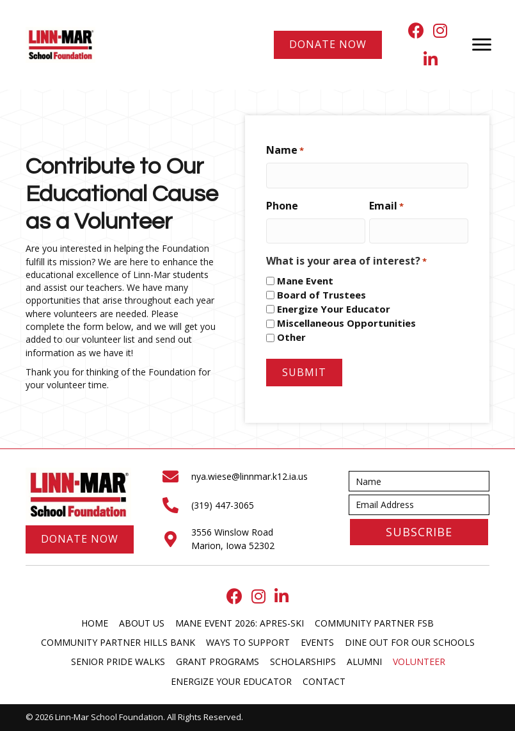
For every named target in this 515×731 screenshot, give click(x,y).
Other (291, 337)
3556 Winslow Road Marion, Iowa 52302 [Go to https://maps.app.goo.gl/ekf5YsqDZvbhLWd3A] (232, 538)
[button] (419, 532)
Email (386, 206)
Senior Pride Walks (118, 661)
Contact (324, 681)
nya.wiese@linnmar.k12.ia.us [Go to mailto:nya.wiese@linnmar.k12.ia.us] (249, 476)
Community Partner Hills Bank (118, 642)
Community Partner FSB (374, 623)
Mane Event (305, 280)
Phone (282, 206)
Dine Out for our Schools (410, 642)
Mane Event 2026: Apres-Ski (239, 623)
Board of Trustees (321, 294)
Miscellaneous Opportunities (346, 322)
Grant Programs (217, 661)
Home (94, 623)
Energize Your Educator (333, 308)
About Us (141, 623)
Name (285, 150)
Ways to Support (248, 642)
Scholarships (303, 661)
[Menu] (481, 45)
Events (317, 642)
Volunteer (419, 661)
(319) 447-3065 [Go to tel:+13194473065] (222, 505)
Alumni (364, 661)
